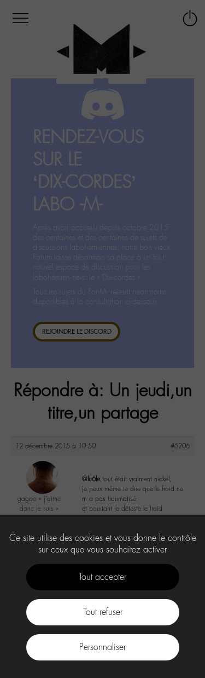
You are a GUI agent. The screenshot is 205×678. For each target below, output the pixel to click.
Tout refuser (102, 612)
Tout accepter (102, 577)
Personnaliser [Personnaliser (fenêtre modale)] (102, 647)
